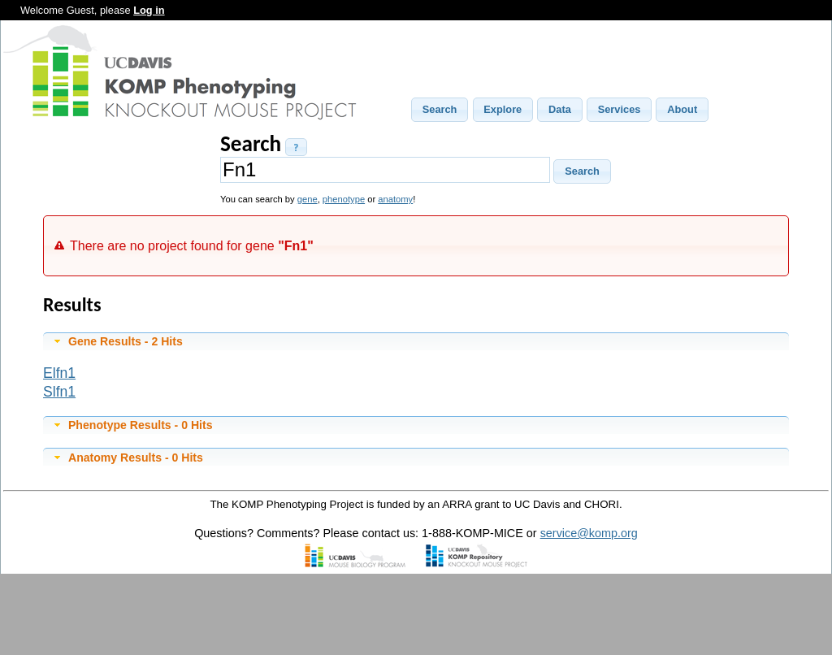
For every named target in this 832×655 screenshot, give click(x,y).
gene (307, 199)
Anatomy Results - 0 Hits (135, 457)
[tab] (416, 341)
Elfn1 (59, 373)
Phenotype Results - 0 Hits (140, 425)
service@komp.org (589, 533)
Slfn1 (59, 392)
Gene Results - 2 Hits (125, 341)
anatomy (395, 199)
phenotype (344, 199)
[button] (439, 110)
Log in (148, 10)
